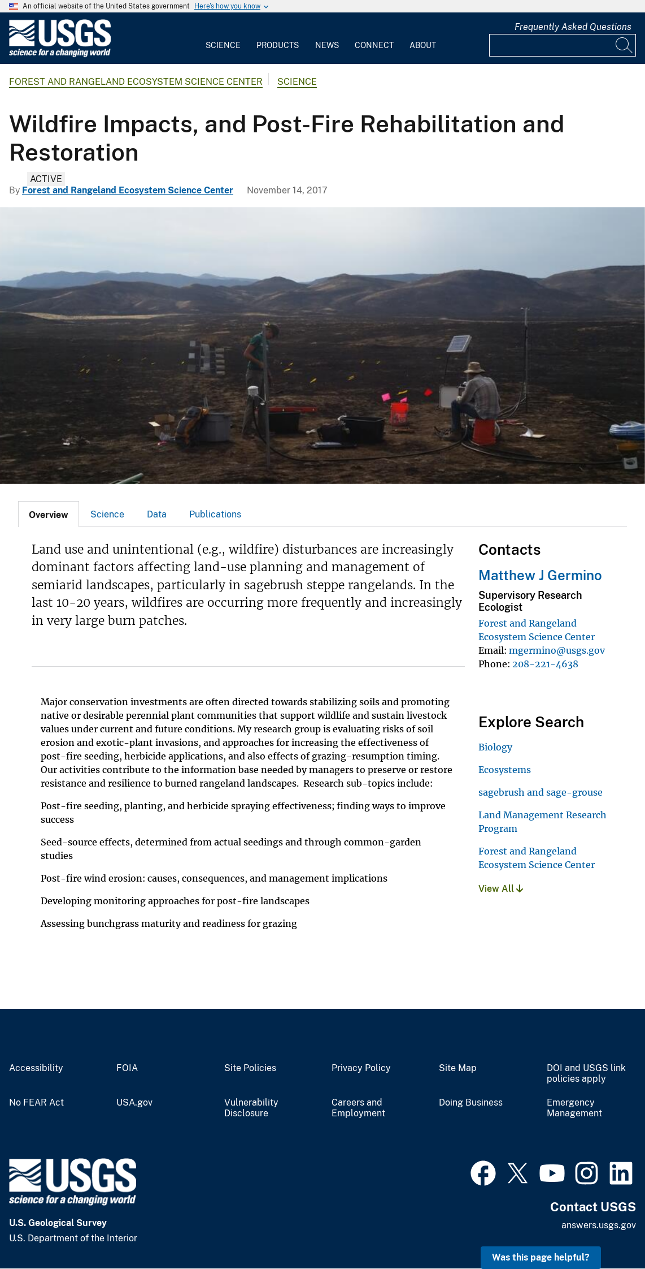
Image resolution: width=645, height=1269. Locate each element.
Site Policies (250, 1068)
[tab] (48, 514)
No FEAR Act (36, 1103)
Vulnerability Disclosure (251, 1108)
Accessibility (36, 1068)
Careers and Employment (358, 1108)
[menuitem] (223, 38)
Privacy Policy (361, 1068)
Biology (495, 747)
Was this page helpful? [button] (541, 1257)
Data (157, 514)
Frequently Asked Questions (573, 26)
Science (223, 45)
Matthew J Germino (540, 575)
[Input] (562, 45)
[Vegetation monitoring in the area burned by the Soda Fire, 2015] (322, 345)
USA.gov (134, 1103)
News (327, 45)
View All (500, 888)
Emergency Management (574, 1108)
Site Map (458, 1068)
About (422, 45)
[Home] (60, 54)
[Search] (624, 45)
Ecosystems (504, 769)
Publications (215, 514)
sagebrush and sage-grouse (540, 792)
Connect (374, 45)
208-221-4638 (545, 664)
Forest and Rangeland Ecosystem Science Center (136, 81)
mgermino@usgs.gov (557, 650)
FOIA (127, 1068)
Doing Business (471, 1103)
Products (277, 45)
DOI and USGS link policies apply (586, 1073)
